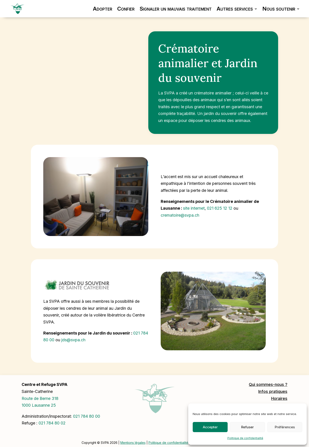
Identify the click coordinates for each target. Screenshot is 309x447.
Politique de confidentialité (245, 438)
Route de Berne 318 (40, 398)
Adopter (102, 8)
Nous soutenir (278, 8)
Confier (126, 8)
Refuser (247, 427)
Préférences (285, 427)
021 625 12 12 (219, 208)
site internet (194, 208)
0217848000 (86, 416)
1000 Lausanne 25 (39, 405)
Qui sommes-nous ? (268, 384)
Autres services (235, 8)
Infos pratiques (272, 391)
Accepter (210, 427)
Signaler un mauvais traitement (176, 8)
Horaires (279, 398)
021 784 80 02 (52, 423)
